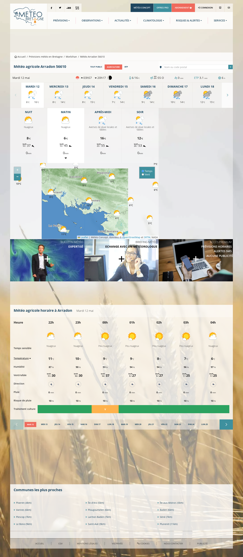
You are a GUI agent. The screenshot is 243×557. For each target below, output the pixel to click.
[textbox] (198, 67)
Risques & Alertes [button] (188, 20)
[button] (43, 166)
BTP (126, 67)
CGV (60, 543)
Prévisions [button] (60, 20)
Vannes (22, 509)
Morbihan (71, 56)
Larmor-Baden (98, 516)
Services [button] (219, 20)
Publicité (202, 543)
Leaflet (83, 237)
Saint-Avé (95, 523)
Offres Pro (162, 7)
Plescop (22, 516)
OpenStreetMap (131, 237)
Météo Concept (142, 7)
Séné (164, 516)
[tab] (30, 424)
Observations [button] (91, 20)
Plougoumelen (98, 509)
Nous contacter (173, 543)
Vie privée (117, 543)
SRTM (147, 237)
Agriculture (113, 67)
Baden (165, 509)
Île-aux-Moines (170, 502)
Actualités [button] (122, 20)
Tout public (96, 67)
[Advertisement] (121, 40)
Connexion (205, 7)
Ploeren (22, 502)
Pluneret (167, 523)
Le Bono (23, 523)
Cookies (143, 543)
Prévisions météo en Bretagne (46, 56)
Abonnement (183, 7)
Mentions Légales (87, 543)
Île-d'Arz (95, 502)
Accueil (20, 56)
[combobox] (198, 67)
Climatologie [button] (152, 20)
